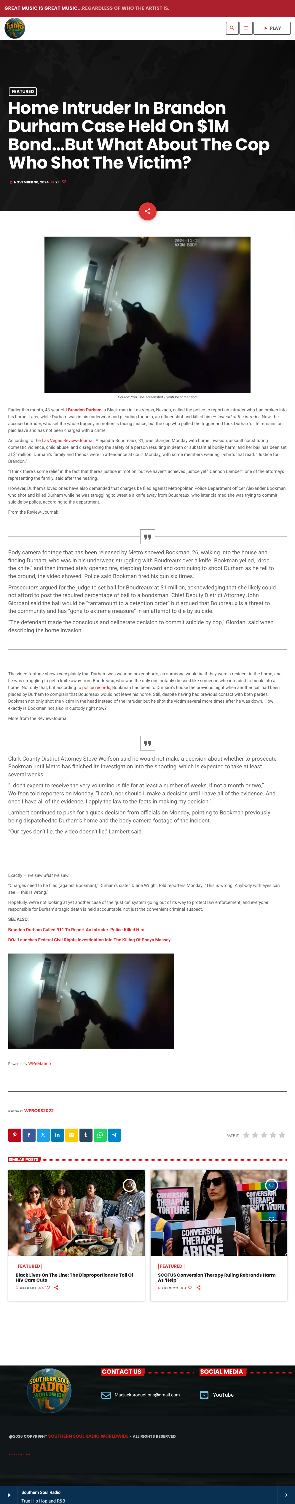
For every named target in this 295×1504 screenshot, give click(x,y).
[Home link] (14, 28)
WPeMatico (39, 1077)
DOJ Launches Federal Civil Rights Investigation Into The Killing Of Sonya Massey (89, 953)
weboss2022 (39, 1124)
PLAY (272, 28)
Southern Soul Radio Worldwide (88, 1450)
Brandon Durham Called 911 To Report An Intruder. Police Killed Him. (77, 942)
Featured (23, 95)
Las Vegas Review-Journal (68, 454)
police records (96, 701)
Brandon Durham (84, 423)
